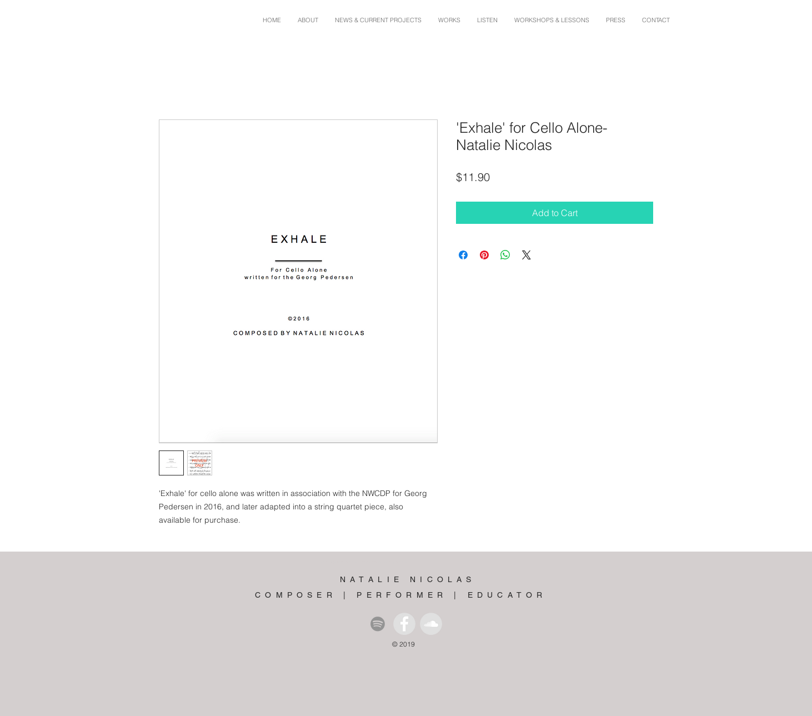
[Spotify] (378, 624)
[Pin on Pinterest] (484, 255)
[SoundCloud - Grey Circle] (431, 624)
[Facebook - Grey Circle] (404, 624)
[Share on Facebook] (463, 255)
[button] (449, 20)
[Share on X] (526, 255)
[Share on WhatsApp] (505, 255)
